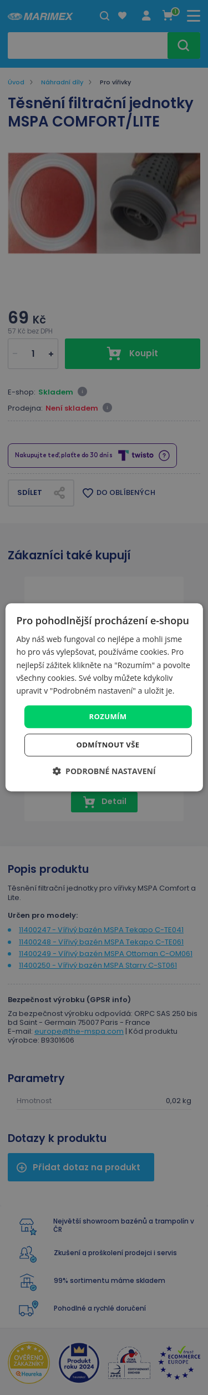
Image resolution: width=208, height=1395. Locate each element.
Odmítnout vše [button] (108, 745)
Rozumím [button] (108, 716)
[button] (103, 771)
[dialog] (103, 697)
